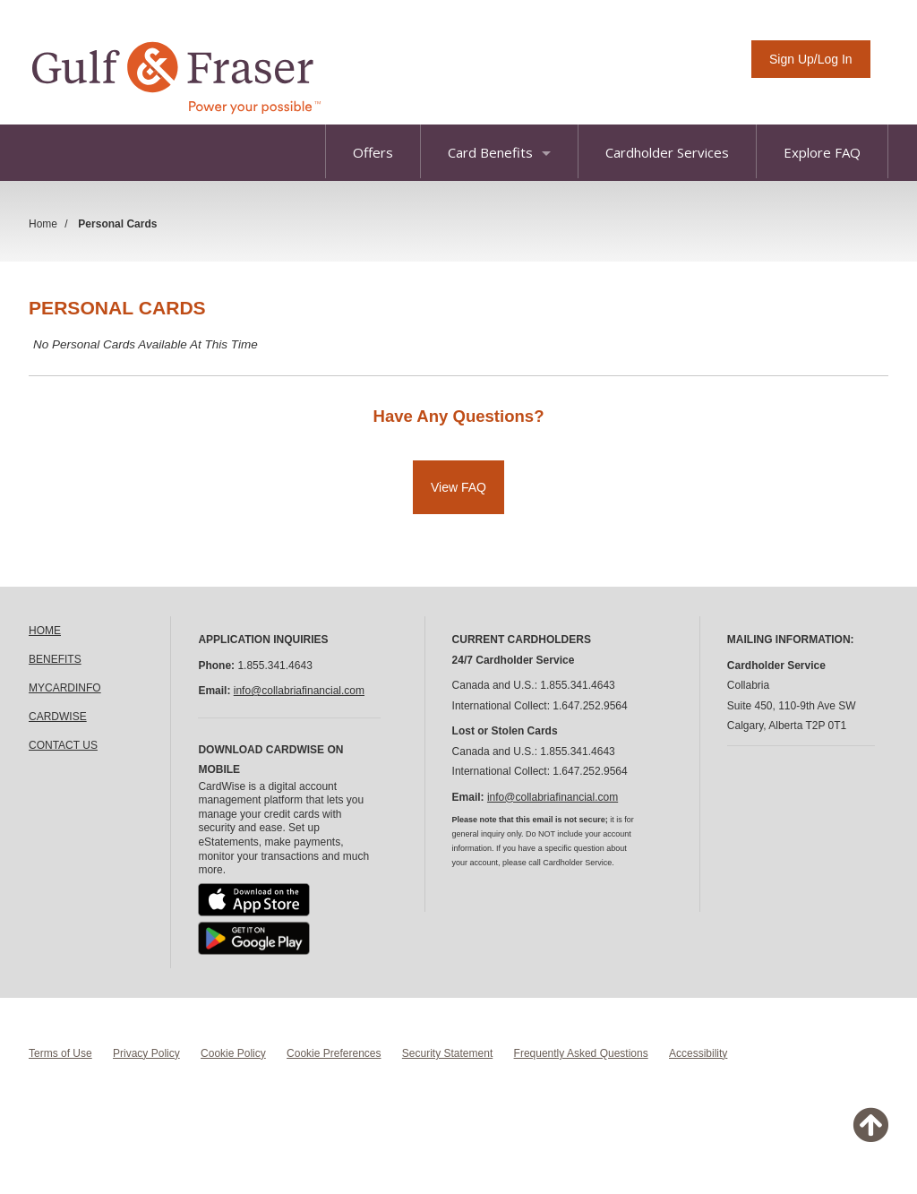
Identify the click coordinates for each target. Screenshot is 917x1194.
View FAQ (458, 487)
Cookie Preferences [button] (334, 1053)
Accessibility (698, 1053)
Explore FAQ (822, 152)
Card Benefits (499, 152)
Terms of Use (60, 1053)
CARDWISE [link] (58, 716)
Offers (373, 152)
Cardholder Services (667, 152)
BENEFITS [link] (55, 659)
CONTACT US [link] (63, 745)
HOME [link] (45, 630)
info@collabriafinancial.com (299, 690)
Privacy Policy (146, 1053)
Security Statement (447, 1053)
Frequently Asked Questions (581, 1053)
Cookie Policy (233, 1053)
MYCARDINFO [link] (65, 688)
